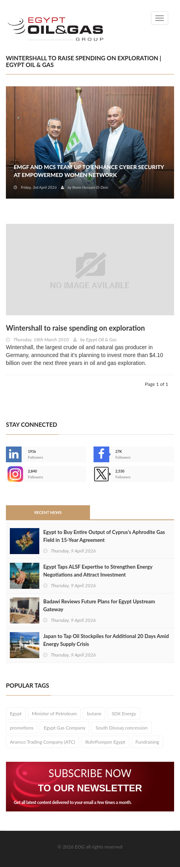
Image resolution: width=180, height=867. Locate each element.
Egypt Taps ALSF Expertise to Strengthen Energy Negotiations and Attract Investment (97, 571)
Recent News (48, 512)
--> (14, 474)
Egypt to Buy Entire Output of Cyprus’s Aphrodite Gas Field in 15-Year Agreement (104, 536)
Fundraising (148, 742)
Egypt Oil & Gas (101, 339)
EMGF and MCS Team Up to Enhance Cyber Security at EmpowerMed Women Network (89, 171)
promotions (21, 728)
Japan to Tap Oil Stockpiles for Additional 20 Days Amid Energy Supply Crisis (106, 640)
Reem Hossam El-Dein (90, 187)
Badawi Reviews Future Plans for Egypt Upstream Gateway (99, 605)
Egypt (16, 713)
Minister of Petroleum (54, 713)
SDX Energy (124, 713)
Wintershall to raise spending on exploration (75, 328)
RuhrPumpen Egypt (105, 742)
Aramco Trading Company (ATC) (42, 742)
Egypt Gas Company (64, 728)
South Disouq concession (121, 728)
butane (94, 713)
